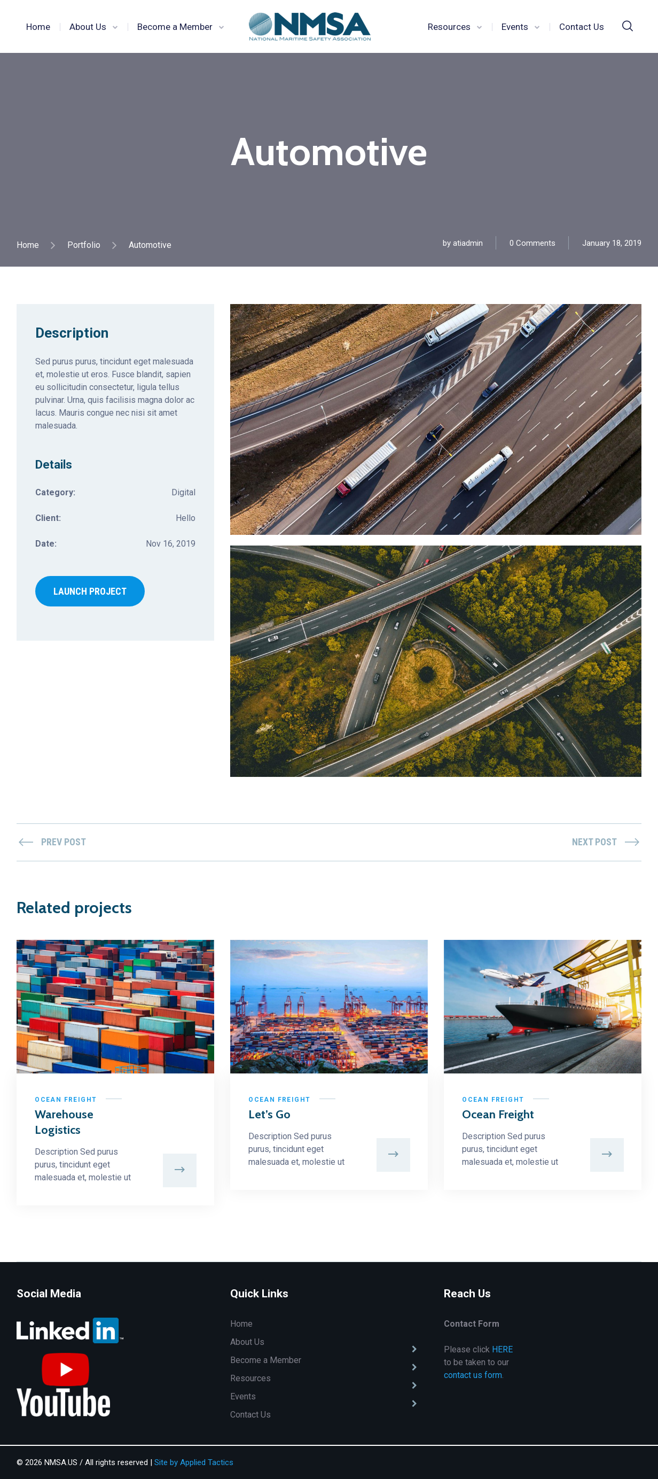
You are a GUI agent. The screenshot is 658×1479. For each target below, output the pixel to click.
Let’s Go (270, 1115)
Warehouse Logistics (64, 1123)
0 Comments (532, 243)
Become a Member (175, 26)
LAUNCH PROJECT (90, 591)
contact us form (473, 1376)
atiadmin (468, 243)
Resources (449, 26)
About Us (87, 26)
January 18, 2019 (611, 243)
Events (515, 26)
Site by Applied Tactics (193, 1462)
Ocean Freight (66, 1100)
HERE (502, 1350)
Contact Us (581, 26)
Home (38, 26)
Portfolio (83, 245)
